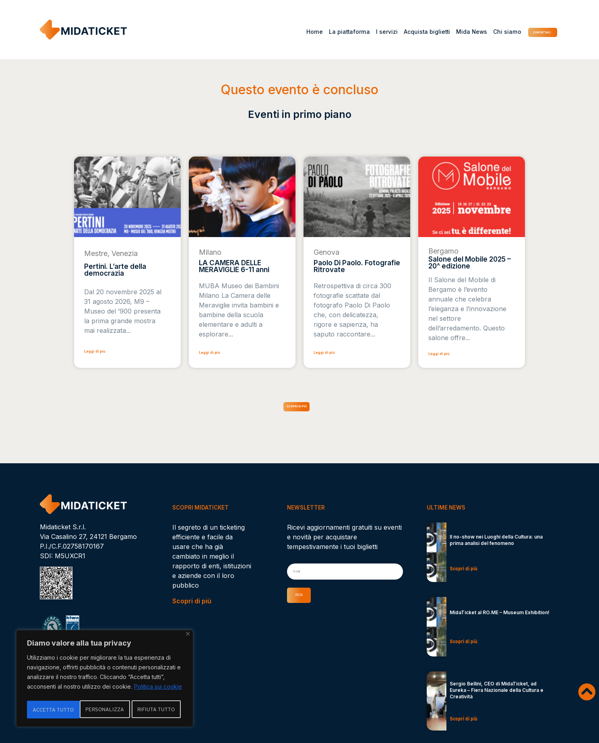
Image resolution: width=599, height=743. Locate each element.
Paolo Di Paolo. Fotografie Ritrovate (357, 266)
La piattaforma (323, 32)
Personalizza (51, 709)
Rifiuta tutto (104, 709)
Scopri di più (191, 607)
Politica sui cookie (158, 689)
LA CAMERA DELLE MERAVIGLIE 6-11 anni (234, 266)
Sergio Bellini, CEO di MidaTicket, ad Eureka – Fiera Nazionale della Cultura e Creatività (496, 696)
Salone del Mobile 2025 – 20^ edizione (469, 262)
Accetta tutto (156, 709)
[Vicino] (188, 636)
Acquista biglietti (401, 32)
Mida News (445, 32)
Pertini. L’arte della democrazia (115, 269)
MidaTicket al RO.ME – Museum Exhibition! (499, 619)
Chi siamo (481, 32)
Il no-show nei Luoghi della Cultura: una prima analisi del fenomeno (496, 546)
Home (289, 32)
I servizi (361, 32)
